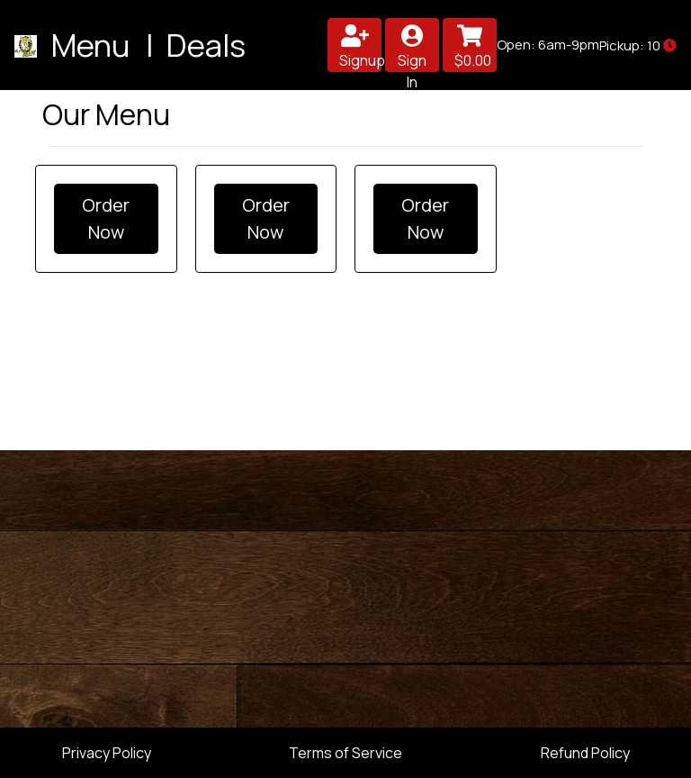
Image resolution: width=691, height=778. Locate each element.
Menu (93, 44)
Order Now (106, 218)
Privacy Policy (106, 753)
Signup (360, 47)
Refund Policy (585, 753)
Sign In (412, 48)
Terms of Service (345, 753)
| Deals (192, 44)
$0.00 (472, 47)
